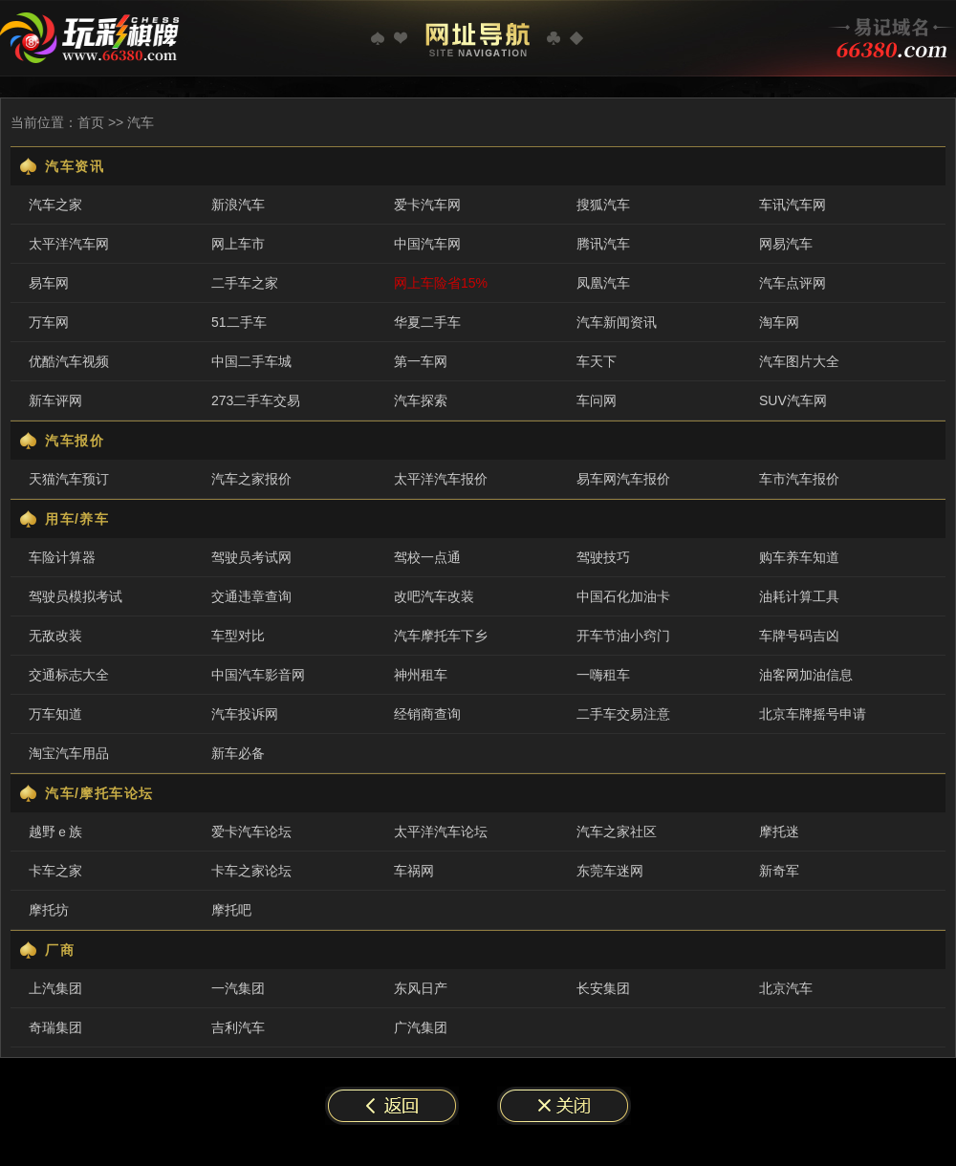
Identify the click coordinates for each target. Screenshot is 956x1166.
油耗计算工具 (799, 596)
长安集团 (603, 988)
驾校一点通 (427, 557)
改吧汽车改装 (434, 596)
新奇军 (779, 870)
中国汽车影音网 (258, 674)
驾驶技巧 (603, 557)
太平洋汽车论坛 (441, 831)
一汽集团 (238, 988)
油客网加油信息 (806, 674)
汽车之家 (55, 204)
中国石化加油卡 (623, 596)
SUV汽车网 (793, 400)
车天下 (596, 361)
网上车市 (238, 243)
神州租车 (420, 674)
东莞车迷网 (609, 870)
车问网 (596, 400)
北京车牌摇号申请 (812, 714)
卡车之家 (55, 870)
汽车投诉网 (244, 714)
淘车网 (779, 322)
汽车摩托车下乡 (441, 635)
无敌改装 (55, 635)
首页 (90, 122)
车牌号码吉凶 (799, 635)
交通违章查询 (251, 596)
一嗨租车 (603, 674)
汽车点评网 (792, 283)
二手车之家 (244, 283)
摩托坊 (49, 910)
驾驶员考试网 (251, 557)
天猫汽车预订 (69, 478)
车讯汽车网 (792, 204)
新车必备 (238, 753)
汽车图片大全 (799, 361)
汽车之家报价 (251, 478)
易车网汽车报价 (623, 478)
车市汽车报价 (799, 478)
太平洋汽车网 (69, 243)
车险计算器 (62, 557)
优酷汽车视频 (69, 361)
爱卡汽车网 (427, 204)
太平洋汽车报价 (441, 478)
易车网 (49, 283)
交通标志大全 (69, 674)
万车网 (49, 322)
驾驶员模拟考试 (75, 596)
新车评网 (55, 400)
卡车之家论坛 (251, 870)
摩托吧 (231, 910)
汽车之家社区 (616, 831)
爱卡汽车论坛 (251, 831)
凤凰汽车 (603, 283)
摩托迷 (779, 831)
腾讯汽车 (603, 243)
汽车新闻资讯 (616, 322)
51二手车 (239, 322)
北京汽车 (786, 988)
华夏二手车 (427, 322)
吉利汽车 (238, 1027)
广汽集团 (420, 1027)
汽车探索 (420, 400)
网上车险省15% (441, 283)
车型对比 (238, 635)
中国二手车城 (251, 361)
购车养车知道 (799, 557)
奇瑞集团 (55, 1027)
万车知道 (55, 714)
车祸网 (414, 870)
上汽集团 (55, 988)
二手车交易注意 (623, 714)
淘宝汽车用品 (69, 753)
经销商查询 (427, 714)
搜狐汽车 (603, 204)
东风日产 (420, 988)
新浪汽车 (238, 204)
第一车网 (420, 361)
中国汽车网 (427, 243)
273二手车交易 (255, 400)
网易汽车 (786, 243)
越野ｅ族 (55, 831)
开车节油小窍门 (623, 635)
